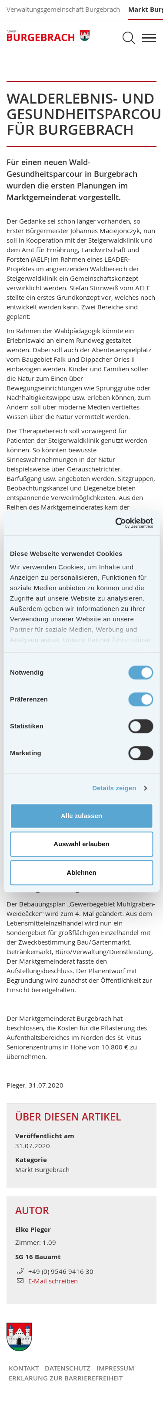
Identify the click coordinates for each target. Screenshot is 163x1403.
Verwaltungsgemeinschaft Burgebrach (63, 9)
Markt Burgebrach (48, 36)
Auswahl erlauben (81, 844)
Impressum (115, 1368)
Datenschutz (67, 1368)
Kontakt (24, 1368)
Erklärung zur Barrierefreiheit (66, 1378)
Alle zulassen (81, 815)
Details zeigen (114, 788)
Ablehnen (81, 872)
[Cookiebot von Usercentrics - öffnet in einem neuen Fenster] (116, 523)
